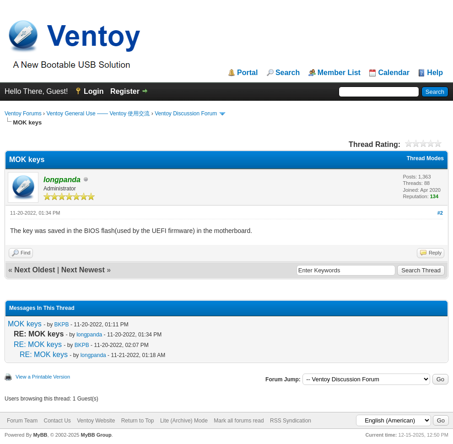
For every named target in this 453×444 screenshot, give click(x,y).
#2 (440, 213)
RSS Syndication (290, 420)
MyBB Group (96, 435)
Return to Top (137, 420)
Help (435, 72)
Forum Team (22, 420)
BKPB (61, 324)
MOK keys (25, 324)
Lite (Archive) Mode (184, 420)
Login (94, 91)
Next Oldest (34, 270)
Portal (247, 72)
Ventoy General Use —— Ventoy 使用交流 (98, 113)
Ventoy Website (96, 420)
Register (125, 91)
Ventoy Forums (23, 113)
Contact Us (56, 420)
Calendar (393, 72)
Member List (339, 72)
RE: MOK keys (38, 344)
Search (287, 72)
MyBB (40, 435)
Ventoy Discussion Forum (186, 113)
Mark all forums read (239, 420)
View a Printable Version (43, 376)
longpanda (89, 334)
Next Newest (83, 270)
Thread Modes (425, 158)
